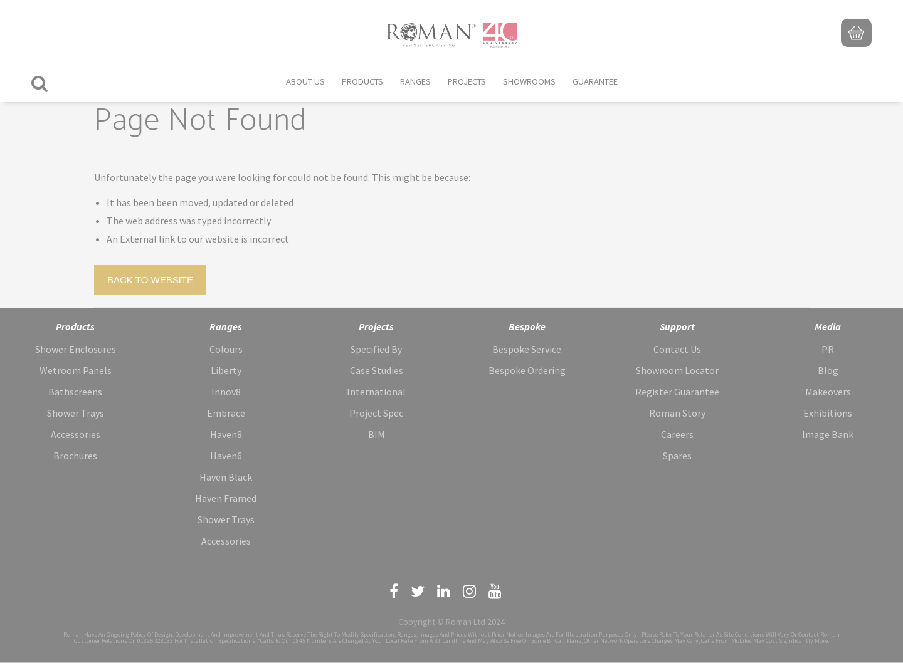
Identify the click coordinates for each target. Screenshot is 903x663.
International (376, 391)
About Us (305, 81)
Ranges (415, 81)
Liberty (226, 370)
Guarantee (595, 81)
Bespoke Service (526, 349)
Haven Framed (225, 498)
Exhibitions (827, 413)
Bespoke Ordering (527, 370)
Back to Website (150, 279)
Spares (677, 455)
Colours (226, 349)
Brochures (75, 455)
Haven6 (226, 455)
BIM (376, 434)
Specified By (376, 349)
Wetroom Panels (76, 370)
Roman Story (677, 413)
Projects (467, 81)
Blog (828, 370)
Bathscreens (75, 391)
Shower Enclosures (75, 349)
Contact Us (677, 349)
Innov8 (226, 391)
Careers (677, 434)
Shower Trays (75, 413)
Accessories (75, 434)
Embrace (226, 413)
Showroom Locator (677, 370)
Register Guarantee (677, 391)
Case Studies (376, 370)
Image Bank (827, 434)
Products (362, 81)
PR (827, 349)
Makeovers (828, 391)
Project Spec (376, 413)
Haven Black (225, 477)
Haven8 (226, 434)
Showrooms (529, 81)
